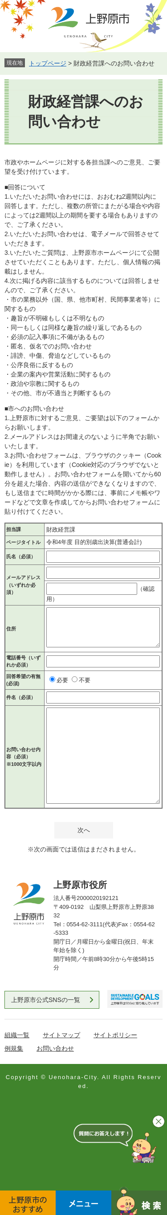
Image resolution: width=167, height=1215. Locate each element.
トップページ (47, 63)
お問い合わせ (55, 1048)
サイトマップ (61, 1035)
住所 (11, 628)
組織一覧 (16, 1035)
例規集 (13, 1048)
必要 (62, 680)
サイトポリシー (115, 1035)
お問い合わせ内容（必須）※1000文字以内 (23, 757)
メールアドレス (23, 585)
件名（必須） (21, 697)
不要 (84, 680)
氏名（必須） (21, 556)
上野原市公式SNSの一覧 (45, 999)
